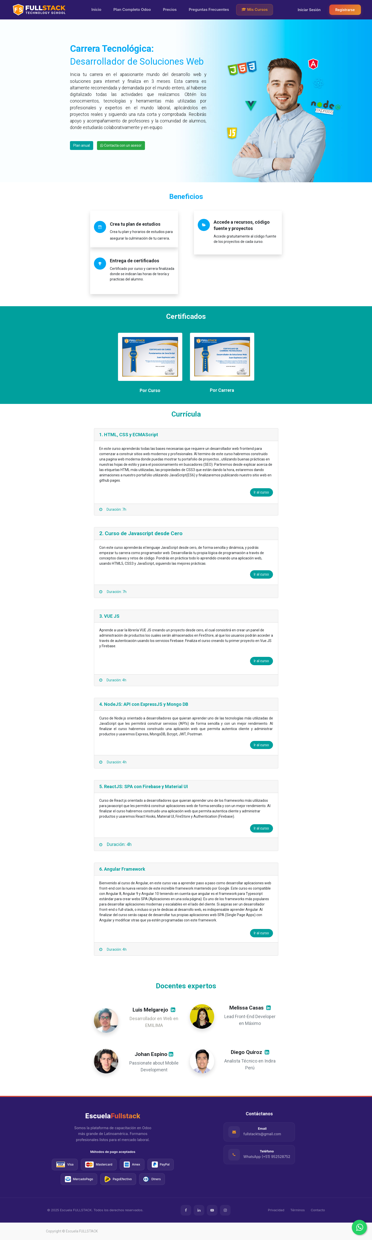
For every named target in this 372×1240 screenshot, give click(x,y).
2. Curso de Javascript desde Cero (141, 533)
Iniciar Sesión (309, 10)
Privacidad (276, 1210)
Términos (297, 1210)
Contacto (318, 1210)
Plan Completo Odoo (132, 9)
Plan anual (81, 145)
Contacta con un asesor (121, 145)
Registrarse (345, 10)
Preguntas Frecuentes (209, 9)
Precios (170, 9)
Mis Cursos (254, 9)
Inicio (96, 9)
